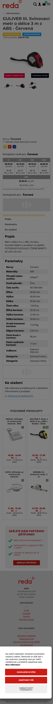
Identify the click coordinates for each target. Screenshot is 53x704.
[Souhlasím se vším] (26, 672)
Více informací (12, 664)
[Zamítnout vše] (26, 680)
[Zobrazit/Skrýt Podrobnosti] (26, 689)
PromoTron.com (35, 701)
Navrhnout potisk (40, 75)
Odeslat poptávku (26, 562)
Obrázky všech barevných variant (21, 141)
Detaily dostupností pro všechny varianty (24, 215)
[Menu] (48, 4)
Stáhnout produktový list (20, 396)
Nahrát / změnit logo (14, 75)
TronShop (23, 701)
